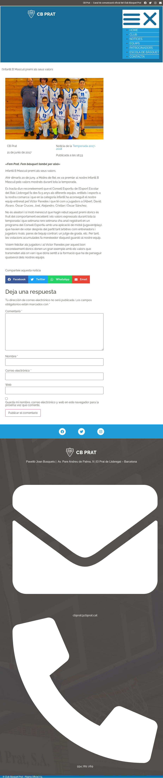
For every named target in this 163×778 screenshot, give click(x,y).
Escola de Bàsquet (144, 52)
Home (133, 30)
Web (8, 385)
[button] (140, 19)
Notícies (135, 39)
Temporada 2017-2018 (76, 148)
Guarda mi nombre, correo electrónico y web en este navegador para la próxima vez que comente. (52, 404)
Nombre (11, 356)
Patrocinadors (141, 47)
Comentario (13, 311)
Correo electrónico (18, 370)
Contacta (136, 56)
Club (133, 34)
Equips (134, 43)
